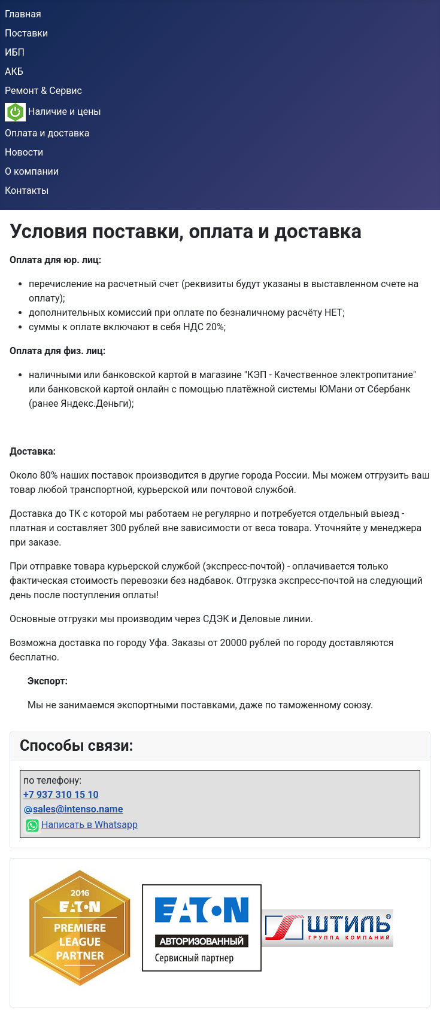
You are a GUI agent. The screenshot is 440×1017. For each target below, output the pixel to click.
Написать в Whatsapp (80, 824)
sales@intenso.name (78, 809)
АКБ (14, 71)
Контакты (26, 190)
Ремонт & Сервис (43, 90)
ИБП (15, 52)
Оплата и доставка (47, 133)
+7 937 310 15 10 (61, 794)
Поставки (26, 33)
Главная (23, 14)
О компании (32, 171)
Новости (24, 152)
